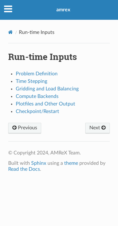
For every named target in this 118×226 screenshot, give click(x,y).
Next (97, 127)
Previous (24, 127)
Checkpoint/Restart (37, 111)
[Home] (10, 32)
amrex (63, 9)
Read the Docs (24, 169)
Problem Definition (37, 73)
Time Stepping (31, 81)
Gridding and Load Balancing (47, 88)
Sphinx (38, 163)
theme (71, 163)
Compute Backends (37, 96)
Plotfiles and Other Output (45, 103)
